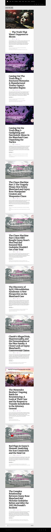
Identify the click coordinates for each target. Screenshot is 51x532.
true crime (26, 49)
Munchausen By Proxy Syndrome (22, 49)
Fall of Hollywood (10, 260)
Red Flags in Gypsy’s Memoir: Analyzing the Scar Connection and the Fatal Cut (19, 449)
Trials (15, 419)
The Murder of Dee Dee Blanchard (12, 48)
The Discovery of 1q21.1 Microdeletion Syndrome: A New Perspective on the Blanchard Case (19, 292)
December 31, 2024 (11, 455)
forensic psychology (10, 49)
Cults (11, 207)
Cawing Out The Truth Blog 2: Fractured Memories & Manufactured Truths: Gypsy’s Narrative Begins (19, 82)
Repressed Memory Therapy (17, 101)
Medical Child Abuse (21, 207)
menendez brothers (15, 420)
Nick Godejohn (25, 520)
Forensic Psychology (14, 207)
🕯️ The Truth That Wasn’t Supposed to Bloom (19, 34)
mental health (24, 100)
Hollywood (17, 261)
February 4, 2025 (10, 198)
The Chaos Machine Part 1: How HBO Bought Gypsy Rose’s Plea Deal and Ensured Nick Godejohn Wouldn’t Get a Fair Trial (19, 242)
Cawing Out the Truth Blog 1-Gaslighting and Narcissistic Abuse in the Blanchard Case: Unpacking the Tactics (19, 135)
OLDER (32, 525)
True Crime (16, 48)
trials (17, 420)
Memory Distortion (21, 100)
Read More (11, 97)
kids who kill (18, 49)
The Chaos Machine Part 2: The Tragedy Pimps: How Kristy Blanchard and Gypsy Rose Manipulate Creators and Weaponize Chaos (19, 189)
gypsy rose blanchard (14, 49)
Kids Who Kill (17, 207)
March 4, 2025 (10, 90)
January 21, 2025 (11, 298)
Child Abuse (10, 207)
